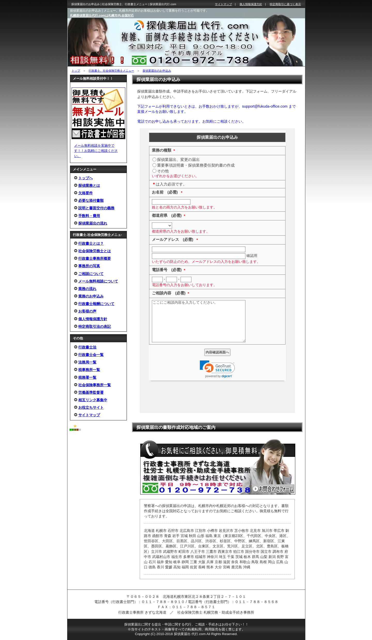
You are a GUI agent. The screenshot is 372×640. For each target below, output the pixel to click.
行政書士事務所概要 (94, 258)
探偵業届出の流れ (92, 223)
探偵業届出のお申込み (157, 70)
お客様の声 (87, 311)
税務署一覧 (87, 377)
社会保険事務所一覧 (94, 385)
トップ (76, 70)
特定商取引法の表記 (94, 326)
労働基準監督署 (91, 392)
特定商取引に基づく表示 (285, 4)
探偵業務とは (89, 185)
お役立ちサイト (91, 407)
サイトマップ (89, 415)
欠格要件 (85, 193)
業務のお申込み (91, 296)
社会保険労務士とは (94, 251)
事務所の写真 (89, 266)
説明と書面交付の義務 (96, 208)
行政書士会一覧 (91, 355)
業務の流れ (87, 289)
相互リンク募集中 (92, 400)
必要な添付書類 (91, 200)
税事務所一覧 (89, 370)
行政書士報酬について (96, 304)
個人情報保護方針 (92, 319)
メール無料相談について (98, 281)
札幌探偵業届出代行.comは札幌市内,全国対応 (102, 15)
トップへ (85, 178)
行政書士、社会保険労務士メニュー (111, 70)
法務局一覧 (87, 362)
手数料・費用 (89, 216)
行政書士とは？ (91, 243)
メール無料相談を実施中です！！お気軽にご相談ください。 (96, 151)
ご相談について (91, 274)
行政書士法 (87, 347)
